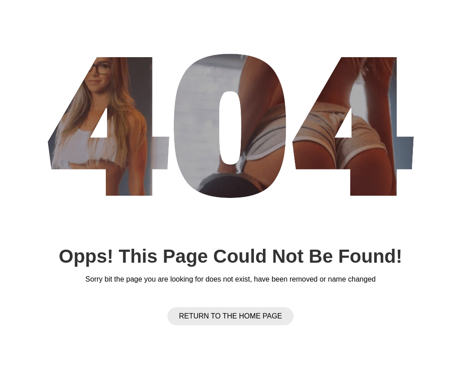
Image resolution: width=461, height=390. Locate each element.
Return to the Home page (230, 316)
